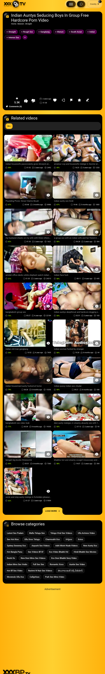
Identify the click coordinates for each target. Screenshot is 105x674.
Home (13, 24)
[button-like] (26, 101)
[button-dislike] (33, 101)
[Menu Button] (71, 4)
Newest (21, 24)
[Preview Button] (48, 158)
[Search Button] (81, 4)
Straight (28, 24)
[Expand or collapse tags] (25, 37)
